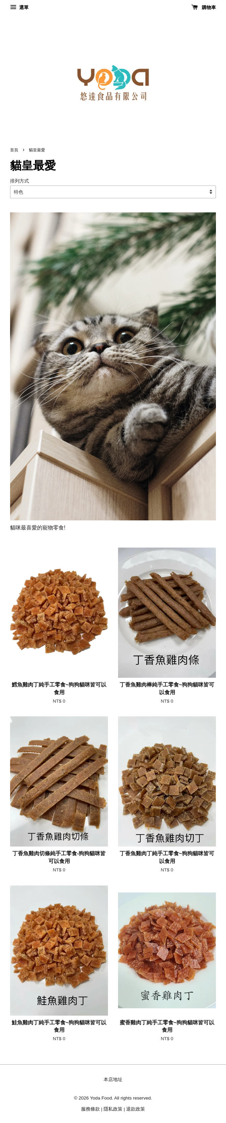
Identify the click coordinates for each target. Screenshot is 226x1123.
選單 (19, 7)
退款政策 (135, 1109)
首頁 (14, 150)
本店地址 (113, 1079)
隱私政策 (113, 1109)
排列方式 (19, 181)
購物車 (203, 7)
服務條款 (90, 1109)
